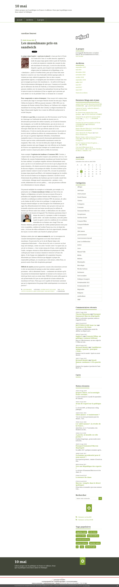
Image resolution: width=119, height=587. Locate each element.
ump (81, 547)
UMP (78, 299)
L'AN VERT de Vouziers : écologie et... (86, 139)
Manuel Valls (81, 252)
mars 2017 (79, 90)
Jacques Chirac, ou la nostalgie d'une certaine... (88, 393)
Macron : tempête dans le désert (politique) (88, 484)
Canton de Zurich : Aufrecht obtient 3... (88, 108)
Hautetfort (63, 579)
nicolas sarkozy (93, 536)
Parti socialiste (82, 276)
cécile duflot (93, 532)
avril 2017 (79, 87)
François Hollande (83, 224)
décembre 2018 (80, 72)
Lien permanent (26, 289)
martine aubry (95, 543)
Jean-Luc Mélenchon (83, 241)
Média (79, 255)
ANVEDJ (84, 145)
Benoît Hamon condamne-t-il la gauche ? (88, 362)
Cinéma (79, 200)
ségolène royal (81, 532)
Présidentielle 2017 (83, 286)
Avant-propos (81, 194)
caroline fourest (49, 291)
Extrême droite (45, 289)
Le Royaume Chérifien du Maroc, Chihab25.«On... (89, 149)
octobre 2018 (80, 77)
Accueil (19, 20)
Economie (80, 207)
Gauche (79, 228)
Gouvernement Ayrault (84, 238)
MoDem (79, 259)
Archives (29, 20)
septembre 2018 (81, 80)
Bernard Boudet (82, 347)
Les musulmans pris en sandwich (39, 45)
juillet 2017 (79, 82)
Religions (53, 289)
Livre (79, 248)
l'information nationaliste (84, 130)
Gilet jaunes (81, 231)
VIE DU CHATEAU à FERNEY (93, 114)
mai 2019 (78, 70)
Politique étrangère (83, 279)
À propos (40, 20)
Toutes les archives (81, 93)
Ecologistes (80, 204)
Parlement (80, 272)
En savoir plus (86, 585)
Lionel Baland (82, 110)
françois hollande (81, 543)
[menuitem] (19, 19)
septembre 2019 (81, 67)
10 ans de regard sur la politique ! (88, 404)
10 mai (21, 6)
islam (62, 289)
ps (77, 547)
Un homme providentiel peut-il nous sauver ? (88, 456)
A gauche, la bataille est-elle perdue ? (87, 436)
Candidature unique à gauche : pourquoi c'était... (88, 349)
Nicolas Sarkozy (82, 269)
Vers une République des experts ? (88, 467)
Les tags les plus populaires (71, 581)
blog (86, 583)
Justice (79, 245)
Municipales (81, 262)
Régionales (80, 289)
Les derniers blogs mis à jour (47, 581)
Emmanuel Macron (83, 211)
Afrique (79, 187)
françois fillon (80, 536)
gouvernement (82, 235)
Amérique (80, 190)
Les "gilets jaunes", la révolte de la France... (88, 425)
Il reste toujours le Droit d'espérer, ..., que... (87, 144)
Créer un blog (56, 579)
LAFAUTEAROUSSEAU (94, 106)
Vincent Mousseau (83, 314)
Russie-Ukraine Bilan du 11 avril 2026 (87, 128)
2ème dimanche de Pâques (84, 133)
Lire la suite (79, 56)
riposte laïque (32, 291)
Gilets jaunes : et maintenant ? (88, 415)
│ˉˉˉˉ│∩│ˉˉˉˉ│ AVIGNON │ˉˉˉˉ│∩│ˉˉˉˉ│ (87, 119)
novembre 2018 (80, 75)
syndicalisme (81, 296)
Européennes (81, 214)
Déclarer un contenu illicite (37, 583)
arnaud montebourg (82, 539)
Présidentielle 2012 (83, 282)
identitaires (40, 291)
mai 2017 (78, 85)
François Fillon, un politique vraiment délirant (88, 337)
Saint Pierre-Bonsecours (87, 133)
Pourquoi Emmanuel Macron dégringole (88, 315)
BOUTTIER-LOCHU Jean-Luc (86, 325)
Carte (78, 375)
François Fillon (82, 221)
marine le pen (90, 547)
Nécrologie (80, 265)
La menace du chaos (83, 327)
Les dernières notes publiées (59, 581)
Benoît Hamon (81, 197)
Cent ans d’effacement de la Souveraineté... (84, 148)
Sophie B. (79, 336)
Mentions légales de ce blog (49, 583)
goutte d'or (24, 291)
